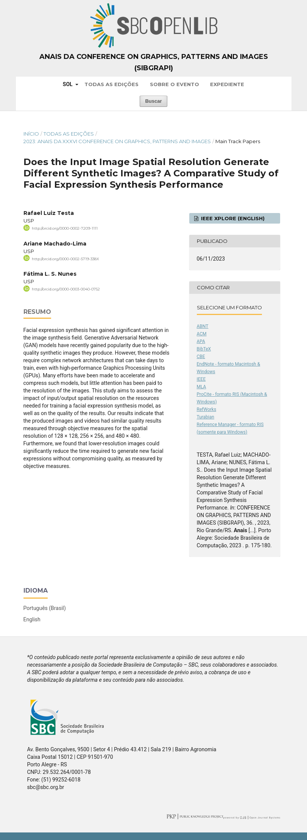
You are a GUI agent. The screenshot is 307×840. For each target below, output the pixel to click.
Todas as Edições (111, 84)
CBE (201, 356)
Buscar (153, 101)
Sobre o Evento (174, 84)
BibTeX (204, 349)
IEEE (201, 379)
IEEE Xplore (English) (232, 218)
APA (201, 341)
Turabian (205, 417)
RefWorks (207, 409)
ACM (202, 334)
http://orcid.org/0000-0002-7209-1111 (65, 228)
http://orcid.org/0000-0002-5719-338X (65, 258)
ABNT (203, 326)
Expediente (227, 84)
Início (31, 134)
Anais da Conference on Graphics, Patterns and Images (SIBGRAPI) (153, 62)
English (32, 619)
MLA (201, 386)
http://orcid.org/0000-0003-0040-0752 (66, 289)
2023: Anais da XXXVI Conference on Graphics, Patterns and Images (117, 141)
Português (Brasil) (44, 608)
